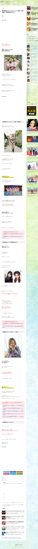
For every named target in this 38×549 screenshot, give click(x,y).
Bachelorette (28, 86)
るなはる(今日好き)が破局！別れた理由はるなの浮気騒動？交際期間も (34, 77)
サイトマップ (14, 4)
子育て (27, 98)
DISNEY (28, 88)
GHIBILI (36, 51)
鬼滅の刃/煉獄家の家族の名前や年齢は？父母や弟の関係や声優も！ (34, 19)
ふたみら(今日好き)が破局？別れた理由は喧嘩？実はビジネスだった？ (34, 54)
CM (27, 87)
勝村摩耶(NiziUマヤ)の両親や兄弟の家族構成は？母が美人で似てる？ (12, 537)
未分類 (27, 99)
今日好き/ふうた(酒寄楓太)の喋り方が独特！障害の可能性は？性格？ (34, 69)
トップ (3, 4)
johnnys (28, 91)
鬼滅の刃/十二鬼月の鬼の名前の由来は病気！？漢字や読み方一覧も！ (34, 14)
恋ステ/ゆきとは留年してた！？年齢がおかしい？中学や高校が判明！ (34, 80)
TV (37, 63)
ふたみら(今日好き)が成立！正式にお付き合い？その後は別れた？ (34, 61)
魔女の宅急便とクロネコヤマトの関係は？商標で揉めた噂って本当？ (34, 65)
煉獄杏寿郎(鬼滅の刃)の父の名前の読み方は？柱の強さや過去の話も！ (34, 24)
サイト (4, 499)
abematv (36, 63)
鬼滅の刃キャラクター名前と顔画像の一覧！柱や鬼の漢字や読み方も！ (34, 46)
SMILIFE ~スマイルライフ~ (5, 1)
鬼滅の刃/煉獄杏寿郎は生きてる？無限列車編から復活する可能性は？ (34, 29)
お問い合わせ (8, 4)
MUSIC (3, 477)
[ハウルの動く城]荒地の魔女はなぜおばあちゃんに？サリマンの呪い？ (34, 50)
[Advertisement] (13, 26)
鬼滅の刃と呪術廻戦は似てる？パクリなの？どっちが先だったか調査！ (34, 58)
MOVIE (27, 52)
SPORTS (28, 95)
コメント (4, 484)
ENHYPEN (28, 89)
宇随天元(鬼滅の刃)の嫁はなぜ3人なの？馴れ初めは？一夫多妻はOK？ (34, 8)
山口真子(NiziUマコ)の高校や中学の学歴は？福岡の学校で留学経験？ (12, 538)
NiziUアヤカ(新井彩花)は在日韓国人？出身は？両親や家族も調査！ (15, 521)
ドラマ (27, 97)
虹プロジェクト (4, 478)
